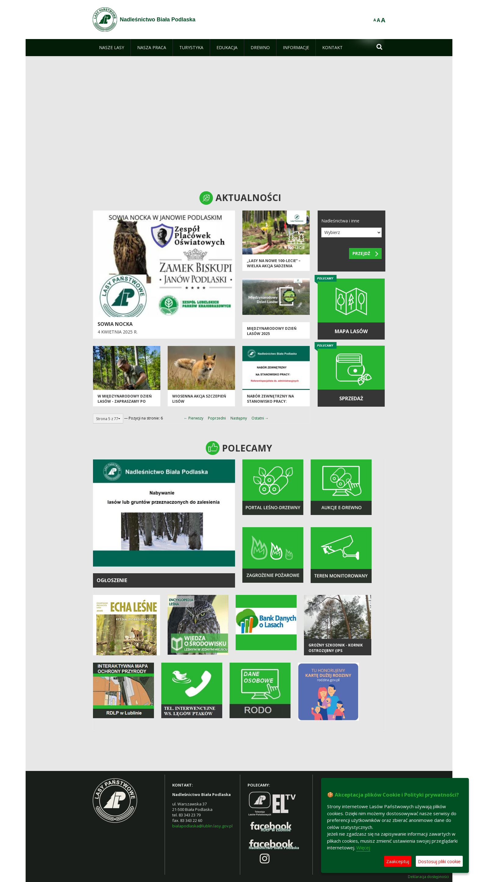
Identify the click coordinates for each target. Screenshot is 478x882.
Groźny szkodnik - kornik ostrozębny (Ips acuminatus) (336, 650)
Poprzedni (217, 418)
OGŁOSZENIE (112, 580)
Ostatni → (260, 418)
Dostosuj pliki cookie (439, 861)
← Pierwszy (193, 418)
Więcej (363, 847)
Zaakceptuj (397, 861)
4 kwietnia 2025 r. (117, 332)
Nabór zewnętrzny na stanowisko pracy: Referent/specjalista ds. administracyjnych (272, 404)
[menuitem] (111, 47)
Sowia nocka (115, 324)
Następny (238, 418)
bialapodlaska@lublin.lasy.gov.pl (202, 826)
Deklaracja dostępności (428, 877)
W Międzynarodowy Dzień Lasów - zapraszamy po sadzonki (125, 401)
